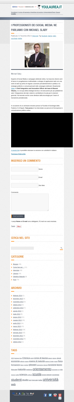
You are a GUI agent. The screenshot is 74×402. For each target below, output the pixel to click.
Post (14, 280)
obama (50, 36)
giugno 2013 (17, 317)
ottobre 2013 (17, 305)
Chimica (26, 358)
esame (27, 361)
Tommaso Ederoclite (18, 154)
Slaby (13, 88)
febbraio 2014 (17, 296)
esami (56, 361)
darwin (50, 358)
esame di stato (49, 361)
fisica (60, 361)
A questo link (15, 150)
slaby (54, 36)
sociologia (14, 38)
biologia (16, 358)
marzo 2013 (17, 326)
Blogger (15, 264)
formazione (15, 365)
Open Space (56, 12)
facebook (44, 36)
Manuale (14, 369)
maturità (22, 369)
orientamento (42, 369)
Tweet (13, 226)
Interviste (35, 36)
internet (45, 365)
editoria (22, 361)
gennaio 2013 (17, 333)
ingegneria (40, 365)
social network (47, 375)
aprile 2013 (16, 323)
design (54, 358)
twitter (20, 38)
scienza (23, 374)
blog (20, 358)
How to (36, 12)
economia (15, 361)
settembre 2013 (18, 308)
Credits (13, 14)
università (50, 379)
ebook (59, 358)
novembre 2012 (18, 339)
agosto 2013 (17, 311)
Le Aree (31, 12)
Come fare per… (18, 267)
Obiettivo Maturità (19, 276)
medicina (29, 369)
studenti (16, 379)
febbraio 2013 (17, 329)
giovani (32, 364)
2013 (12, 358)
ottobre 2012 (17, 342)
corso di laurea (41, 358)
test (30, 380)
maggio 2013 (17, 320)
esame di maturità (37, 361)
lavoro (59, 365)
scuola (36, 374)
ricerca (13, 375)
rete (61, 369)
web (13, 384)
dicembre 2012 (18, 336)
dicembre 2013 (18, 299)
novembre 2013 (18, 302)
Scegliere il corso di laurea (19, 12)
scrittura (29, 375)
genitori (26, 365)
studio (25, 380)
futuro (22, 365)
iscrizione (52, 365)
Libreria (15, 273)
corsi (32, 358)
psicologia (55, 369)
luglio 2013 (16, 314)
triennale (35, 380)
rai (59, 369)
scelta (17, 375)
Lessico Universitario (45, 12)
